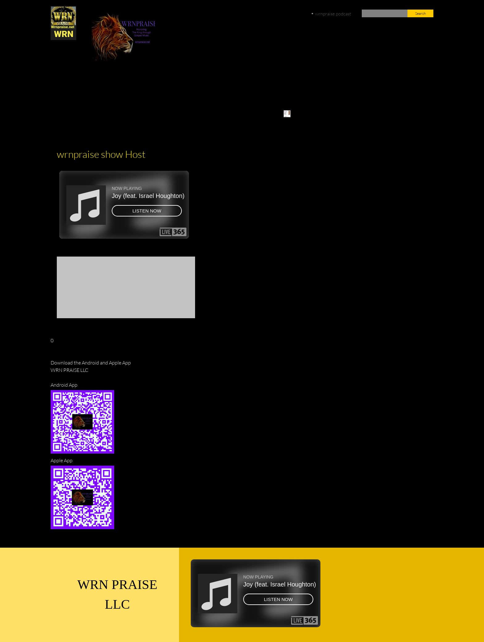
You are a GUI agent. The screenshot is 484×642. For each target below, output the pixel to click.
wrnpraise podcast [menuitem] (333, 13)
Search (420, 13)
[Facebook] (128, 84)
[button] (59, 287)
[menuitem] (288, 117)
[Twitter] (143, 84)
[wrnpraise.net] (63, 23)
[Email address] (113, 84)
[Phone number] (99, 84)
